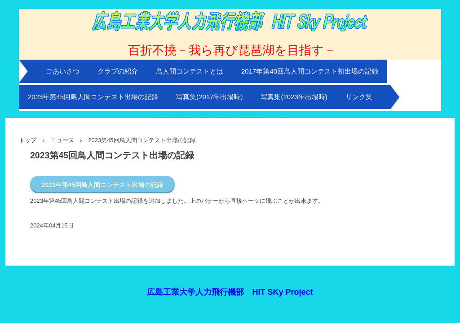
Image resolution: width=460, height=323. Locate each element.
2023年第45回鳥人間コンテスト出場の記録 (93, 96)
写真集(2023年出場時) (294, 96)
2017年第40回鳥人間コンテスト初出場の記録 (309, 71)
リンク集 (358, 96)
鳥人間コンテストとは (189, 71)
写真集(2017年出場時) (209, 96)
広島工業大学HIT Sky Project (230, 36)
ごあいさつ (63, 71)
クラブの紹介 (117, 71)
